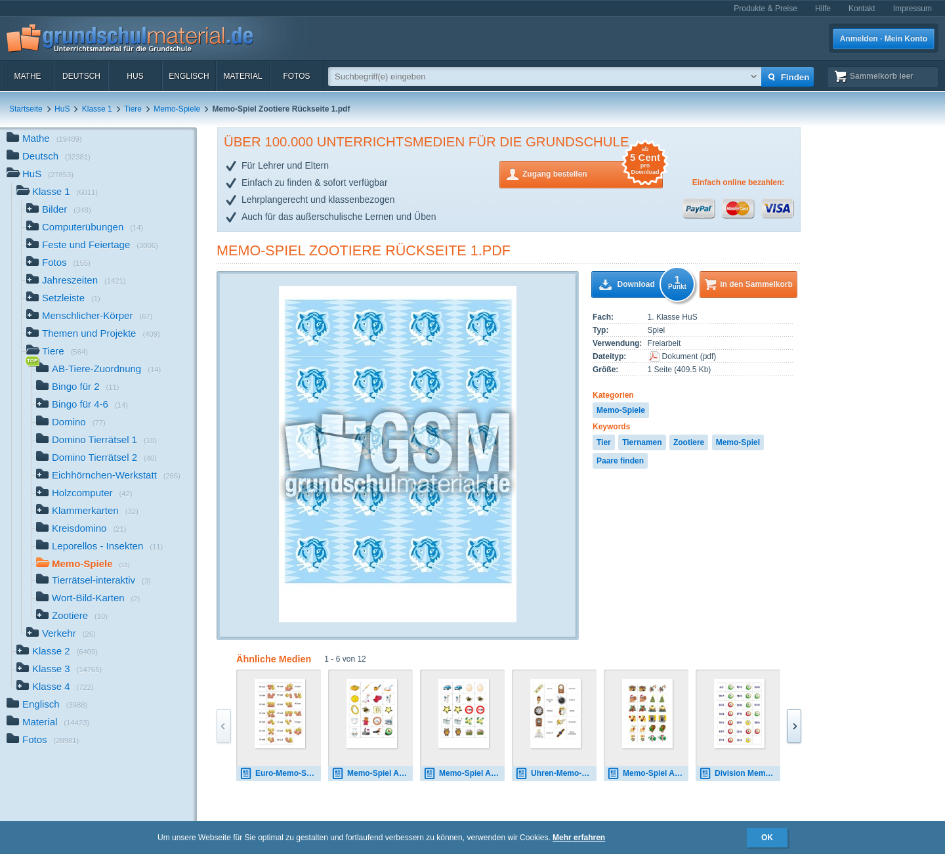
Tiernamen (642, 442)
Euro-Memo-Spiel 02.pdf (280, 773)
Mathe (27, 76)
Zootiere (688, 442)
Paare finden (620, 460)
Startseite (26, 109)
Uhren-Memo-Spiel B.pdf (556, 773)
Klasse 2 (57, 652)
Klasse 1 (97, 109)
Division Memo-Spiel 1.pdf (739, 773)
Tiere (133, 109)
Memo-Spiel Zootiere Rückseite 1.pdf (364, 250)
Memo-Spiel (738, 442)
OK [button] (767, 837)
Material (242, 76)
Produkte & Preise (765, 8)
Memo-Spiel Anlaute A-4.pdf (464, 773)
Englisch (189, 76)
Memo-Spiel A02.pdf (647, 773)
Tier (604, 442)
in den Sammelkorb (756, 284)
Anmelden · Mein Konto (883, 38)
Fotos (296, 76)
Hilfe (823, 8)
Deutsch (81, 76)
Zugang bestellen (592, 173)
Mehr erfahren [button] (579, 837)
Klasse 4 (55, 687)
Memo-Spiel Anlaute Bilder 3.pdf (372, 773)
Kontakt (862, 8)
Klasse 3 (59, 670)
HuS (135, 76)
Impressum (912, 8)
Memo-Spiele (177, 109)
